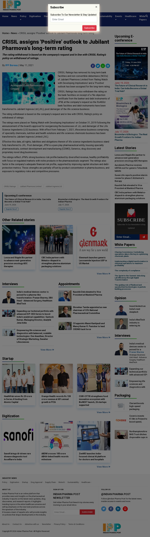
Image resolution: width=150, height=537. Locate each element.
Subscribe (89, 28)
